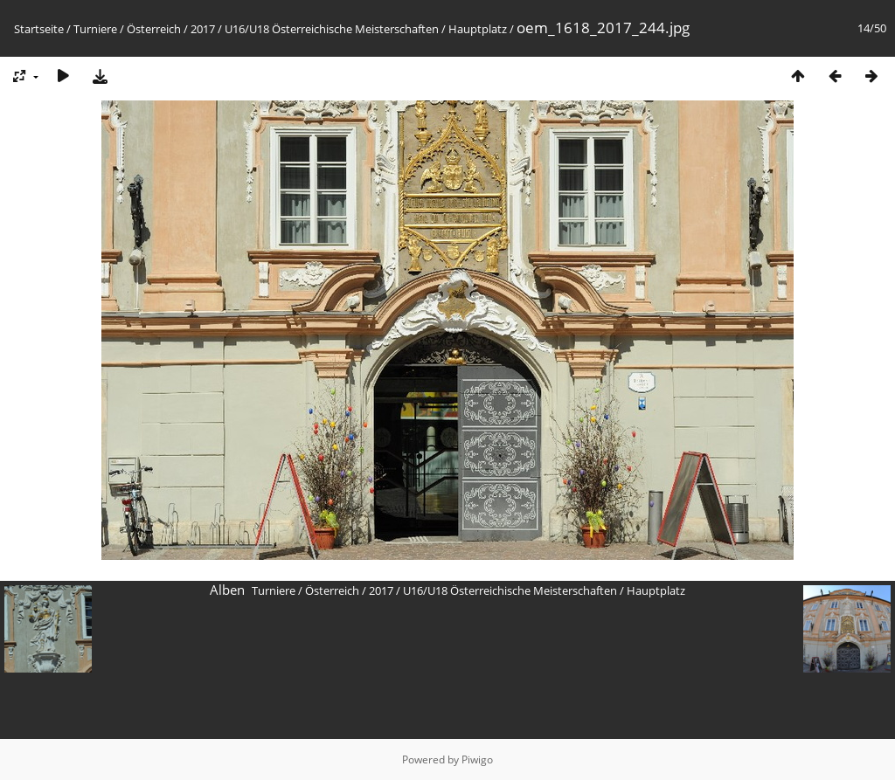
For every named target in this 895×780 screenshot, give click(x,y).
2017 (203, 29)
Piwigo (477, 759)
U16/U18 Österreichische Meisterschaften (332, 29)
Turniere (95, 29)
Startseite (39, 29)
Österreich (154, 29)
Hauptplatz (477, 29)
